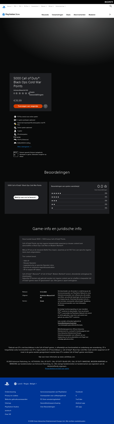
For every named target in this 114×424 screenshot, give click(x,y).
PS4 (20, 6)
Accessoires (34, 6)
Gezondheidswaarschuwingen (67, 321)
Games (9, 6)
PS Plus (26, 6)
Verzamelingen (45, 13)
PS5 (15, 6)
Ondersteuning (60, 6)
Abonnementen (68, 13)
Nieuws (43, 6)
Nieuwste (33, 13)
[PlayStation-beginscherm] (4, 6)
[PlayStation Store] (11, 12)
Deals (57, 13)
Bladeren (80, 13)
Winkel (50, 6)
